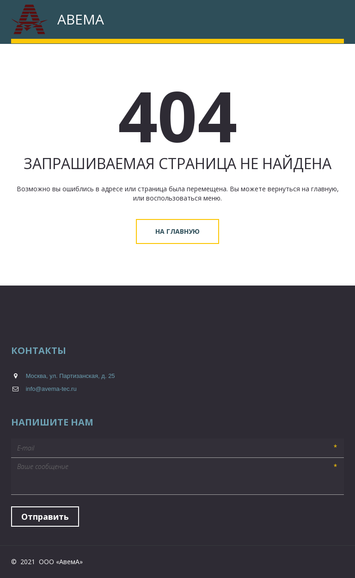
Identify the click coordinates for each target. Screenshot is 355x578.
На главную (177, 231)
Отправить (45, 516)
